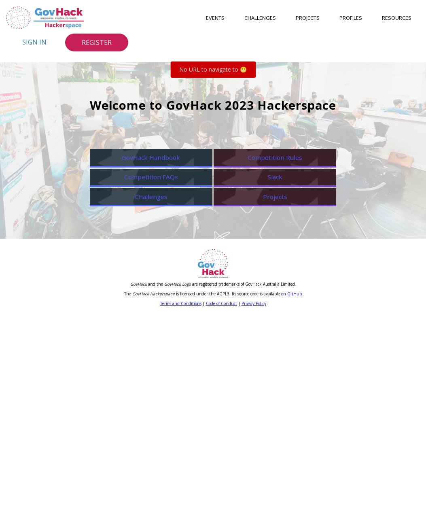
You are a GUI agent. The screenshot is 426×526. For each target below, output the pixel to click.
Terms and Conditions (180, 513)
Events (215, 17)
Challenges (260, 17)
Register (97, 42)
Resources (396, 17)
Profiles (350, 17)
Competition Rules (281, 187)
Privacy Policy (254, 513)
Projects (308, 17)
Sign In (34, 42)
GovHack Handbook (144, 187)
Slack (281, 276)
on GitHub (291, 503)
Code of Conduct (221, 513)
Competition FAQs (144, 276)
